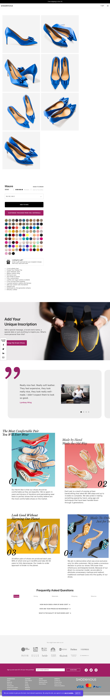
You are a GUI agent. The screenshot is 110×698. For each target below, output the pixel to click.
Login (102, 5)
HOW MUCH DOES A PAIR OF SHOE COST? (55, 604)
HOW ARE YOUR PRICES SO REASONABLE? (55, 609)
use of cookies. (69, 693)
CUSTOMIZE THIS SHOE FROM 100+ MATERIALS (24, 213)
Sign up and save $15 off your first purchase (20, 670)
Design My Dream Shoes (15, 343)
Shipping (74, 596)
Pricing (16, 596)
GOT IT (78, 693)
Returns (93, 596)
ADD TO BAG (24, 204)
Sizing (36, 596)
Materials (55, 596)
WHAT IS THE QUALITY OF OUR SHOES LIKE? (55, 613)
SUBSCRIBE (73, 670)
